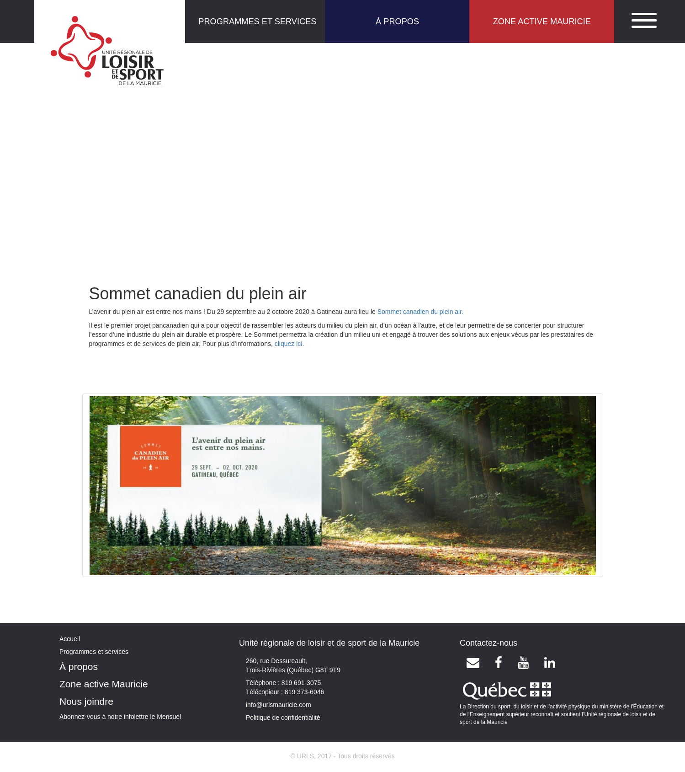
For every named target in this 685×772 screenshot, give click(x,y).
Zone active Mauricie (103, 684)
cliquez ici (289, 343)
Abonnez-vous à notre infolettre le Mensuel (120, 716)
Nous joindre (86, 701)
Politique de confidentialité (283, 717)
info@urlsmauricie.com (278, 704)
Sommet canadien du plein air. (420, 311)
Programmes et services (93, 651)
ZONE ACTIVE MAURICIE (542, 21)
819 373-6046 (303, 692)
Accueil (69, 638)
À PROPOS (397, 21)
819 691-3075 (300, 682)
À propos (78, 666)
